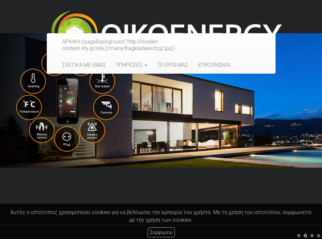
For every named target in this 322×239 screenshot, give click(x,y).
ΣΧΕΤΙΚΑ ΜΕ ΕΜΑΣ (84, 65)
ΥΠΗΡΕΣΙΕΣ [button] (131, 65)
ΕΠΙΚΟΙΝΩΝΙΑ (214, 65)
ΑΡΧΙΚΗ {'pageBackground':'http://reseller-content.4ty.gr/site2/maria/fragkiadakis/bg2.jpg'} (118, 45)
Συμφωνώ (161, 232)
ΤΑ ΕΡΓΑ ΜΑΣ (172, 65)
